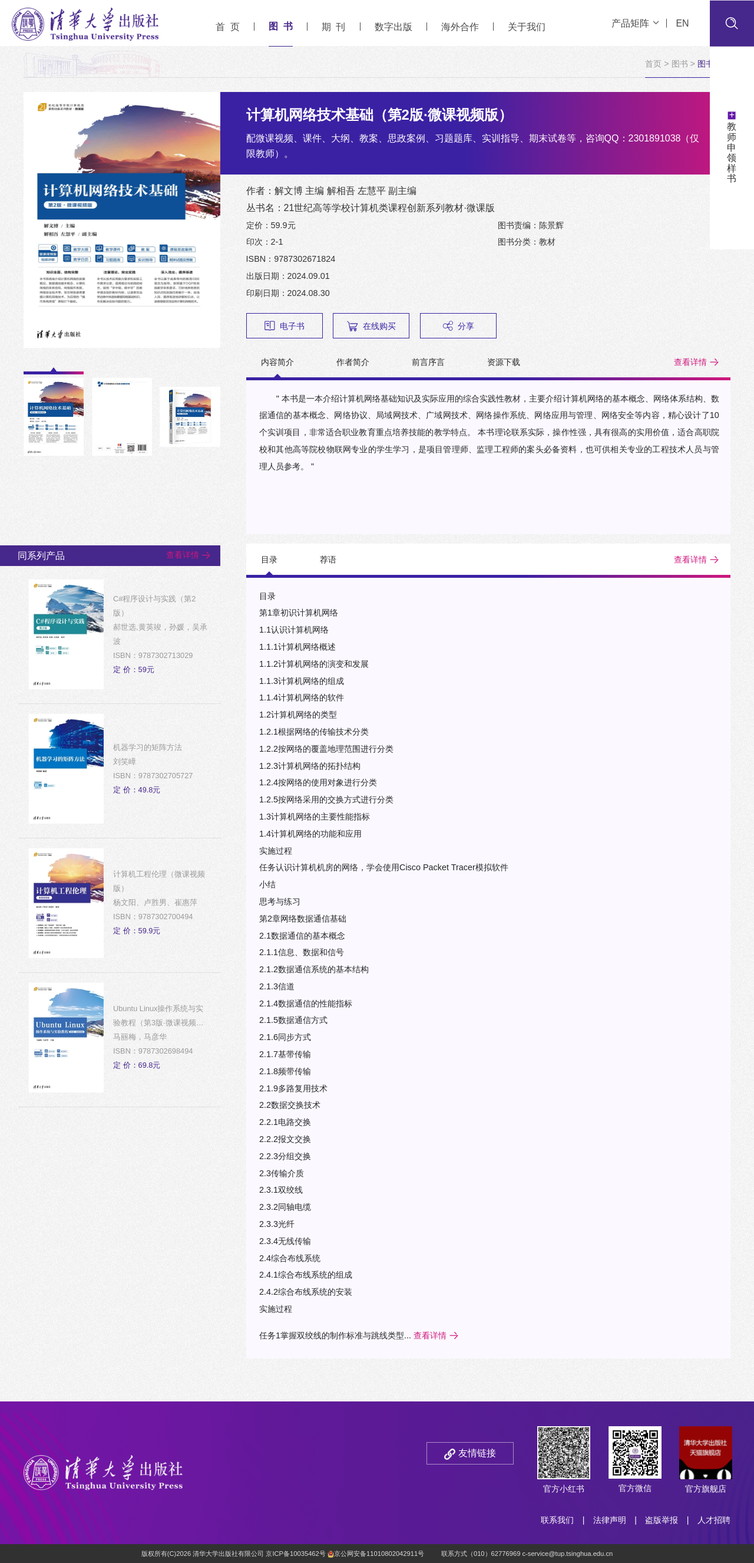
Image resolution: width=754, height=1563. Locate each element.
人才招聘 (713, 1520)
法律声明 (609, 1520)
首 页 (228, 27)
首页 (653, 63)
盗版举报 (661, 1520)
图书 (680, 63)
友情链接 (477, 1453)
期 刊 (334, 27)
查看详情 (690, 362)
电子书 (284, 326)
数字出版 (393, 27)
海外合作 (460, 27)
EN (682, 23)
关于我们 (526, 27)
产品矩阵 (635, 23)
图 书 (281, 26)
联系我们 (557, 1520)
